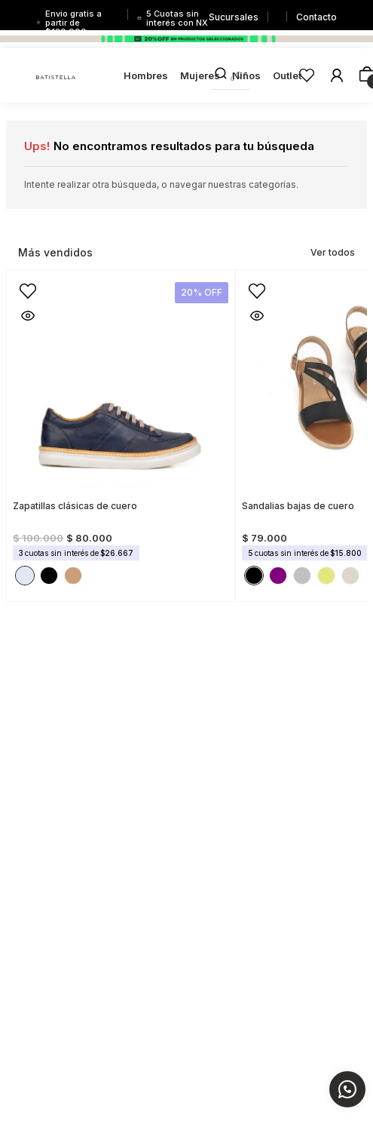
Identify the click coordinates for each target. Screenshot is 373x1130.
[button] (28, 315)
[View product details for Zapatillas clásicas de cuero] (120, 431)
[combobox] (230, 75)
